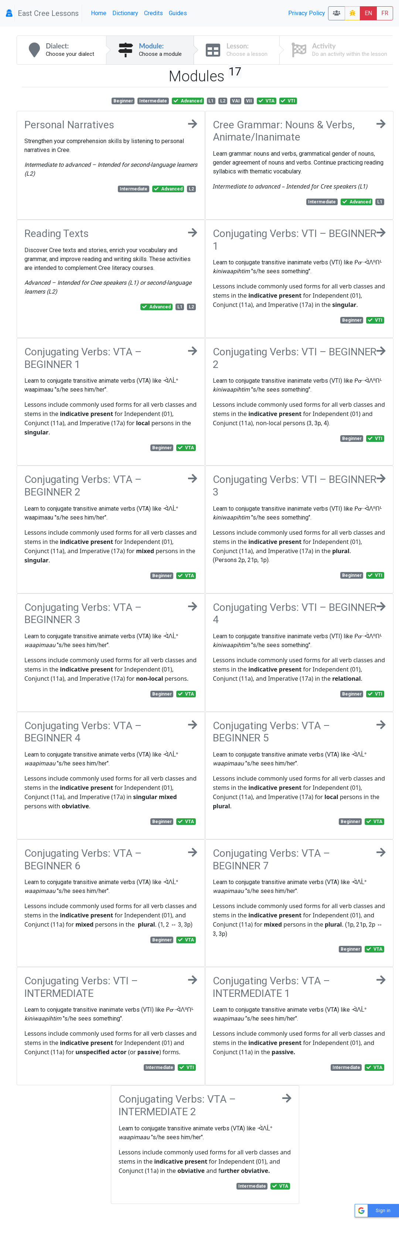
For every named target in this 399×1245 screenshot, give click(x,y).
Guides (178, 13)
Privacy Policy (306, 13)
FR (384, 13)
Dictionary (125, 13)
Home (98, 13)
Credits (153, 13)
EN (368, 13)
